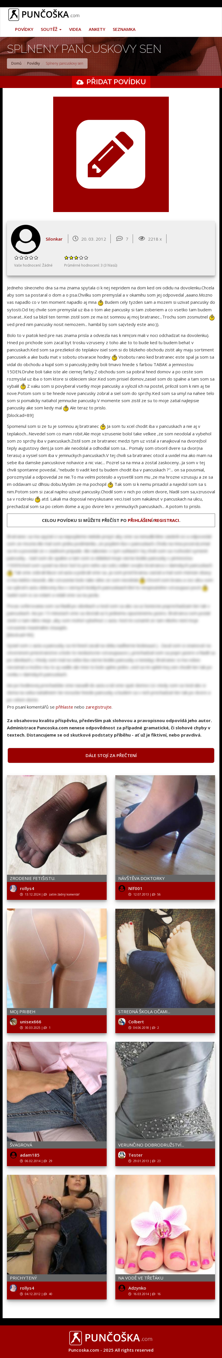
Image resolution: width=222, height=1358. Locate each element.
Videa (75, 29)
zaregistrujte (99, 707)
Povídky (24, 29)
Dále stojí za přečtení (111, 755)
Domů (16, 63)
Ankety (97, 29)
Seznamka (124, 29)
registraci (166, 520)
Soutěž (51, 29)
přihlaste (64, 707)
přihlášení (140, 520)
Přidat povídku (116, 81)
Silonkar (54, 239)
